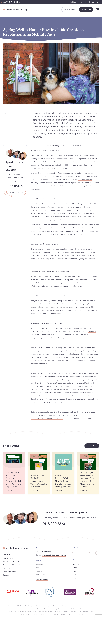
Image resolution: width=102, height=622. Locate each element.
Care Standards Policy (85, 612)
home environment (85, 179)
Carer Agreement (9, 572)
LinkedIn (75, 571)
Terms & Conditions (69, 612)
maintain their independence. (69, 377)
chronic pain (86, 217)
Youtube (75, 574)
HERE (82, 146)
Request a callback (16, 192)
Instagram (75, 578)
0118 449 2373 (13, 2)
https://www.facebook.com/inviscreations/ (47, 418)
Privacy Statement (66, 614)
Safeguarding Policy (40, 614)
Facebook (75, 564)
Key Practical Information (12, 565)
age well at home (48, 377)
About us (83, 2)
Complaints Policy (25, 614)
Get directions (42, 579)
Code (82, 614)
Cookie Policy (53, 614)
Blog (4, 113)
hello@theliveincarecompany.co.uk (54, 555)
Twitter (74, 568)
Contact (91, 2)
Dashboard (73, 2)
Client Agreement (10, 568)
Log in (99, 2)
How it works (8, 558)
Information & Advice (11, 561)
